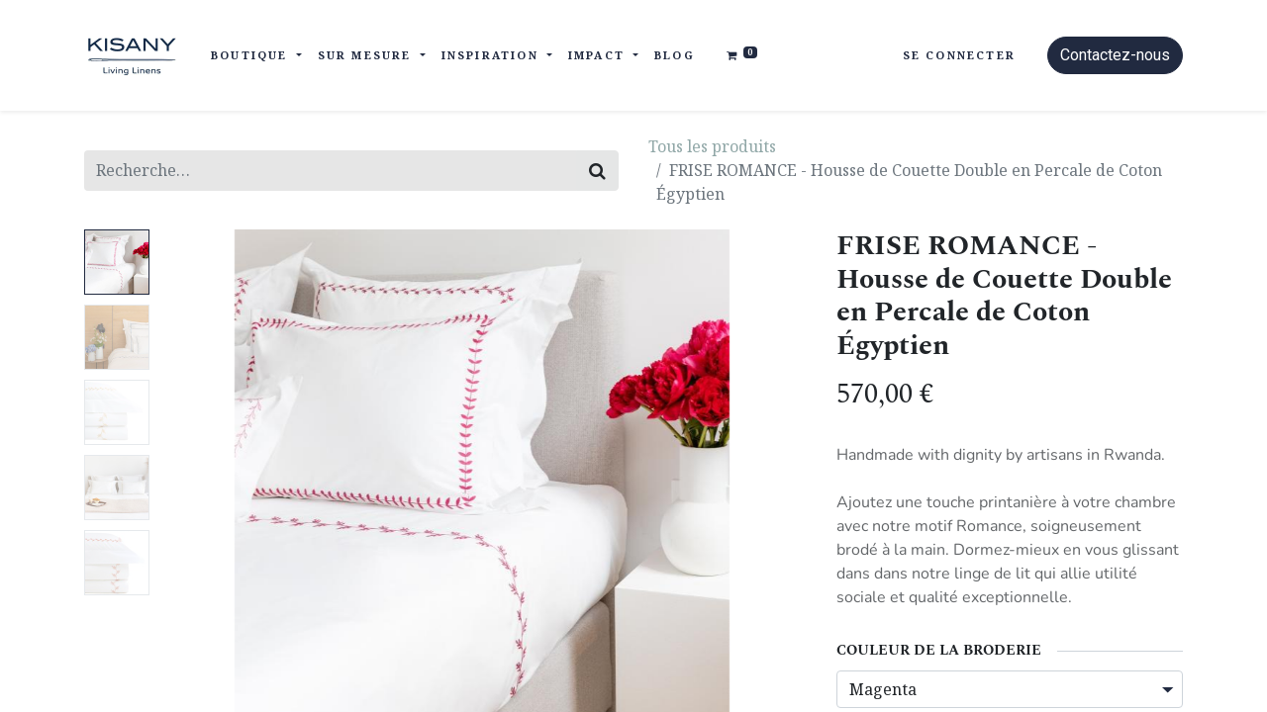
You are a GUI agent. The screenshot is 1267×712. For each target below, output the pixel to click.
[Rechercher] (597, 170)
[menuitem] (674, 56)
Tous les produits (712, 146)
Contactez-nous (1115, 54)
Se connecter (959, 54)
